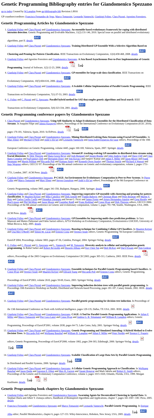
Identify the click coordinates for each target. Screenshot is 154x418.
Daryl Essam (127, 248)
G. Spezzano (42, 99)
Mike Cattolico (53, 196)
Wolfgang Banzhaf (53, 333)
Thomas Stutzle (113, 161)
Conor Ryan (104, 202)
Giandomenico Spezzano (58, 29)
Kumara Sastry (66, 161)
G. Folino (12, 99)
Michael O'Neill (32, 139)
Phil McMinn (30, 202)
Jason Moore (131, 158)
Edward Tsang (70, 272)
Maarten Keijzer (33, 196)
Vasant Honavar (87, 371)
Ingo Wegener (14, 164)
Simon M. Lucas (42, 231)
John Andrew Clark (117, 156)
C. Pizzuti (26, 99)
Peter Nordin (118, 333)
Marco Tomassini (63, 16)
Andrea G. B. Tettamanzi (89, 317)
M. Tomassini (77, 245)
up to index (6, 11)
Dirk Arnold (71, 196)
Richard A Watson (135, 161)
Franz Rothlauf (86, 202)
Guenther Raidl (66, 202)
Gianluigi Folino (103, 16)
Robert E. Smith (125, 371)
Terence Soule (81, 231)
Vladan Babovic (90, 196)
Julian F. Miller (112, 158)
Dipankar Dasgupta (51, 199)
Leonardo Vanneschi (84, 16)
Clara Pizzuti (118, 16)
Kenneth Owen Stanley (90, 161)
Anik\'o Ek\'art (51, 139)
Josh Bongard (78, 156)
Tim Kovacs (75, 158)
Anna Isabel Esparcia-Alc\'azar (103, 139)
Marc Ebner (13, 139)
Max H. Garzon (66, 371)
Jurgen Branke (96, 156)
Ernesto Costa (62, 231)
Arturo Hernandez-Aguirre (116, 199)
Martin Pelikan (29, 161)
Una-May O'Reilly (20, 231)
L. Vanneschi (59, 245)
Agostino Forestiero (136, 16)
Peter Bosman (129, 196)
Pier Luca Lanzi (48, 317)
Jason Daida (26, 371)
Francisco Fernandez (17, 406)
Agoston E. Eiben (45, 371)
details (29, 40)
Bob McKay (110, 248)
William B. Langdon (116, 317)
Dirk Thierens (36, 156)
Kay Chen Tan (92, 248)
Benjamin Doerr (56, 158)
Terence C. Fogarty (138, 333)
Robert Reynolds (52, 248)
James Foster (92, 199)
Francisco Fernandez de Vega (39, 16)
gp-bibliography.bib (51, 11)
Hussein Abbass (72, 248)
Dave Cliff (137, 156)
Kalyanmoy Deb (35, 158)
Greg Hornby (140, 199)
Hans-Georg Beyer (57, 156)
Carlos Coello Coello (27, 199)
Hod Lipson (13, 202)
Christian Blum (109, 196)
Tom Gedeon (144, 248)
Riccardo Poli (48, 161)
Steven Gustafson (64, 180)
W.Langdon (30, 11)
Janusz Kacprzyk (47, 123)
